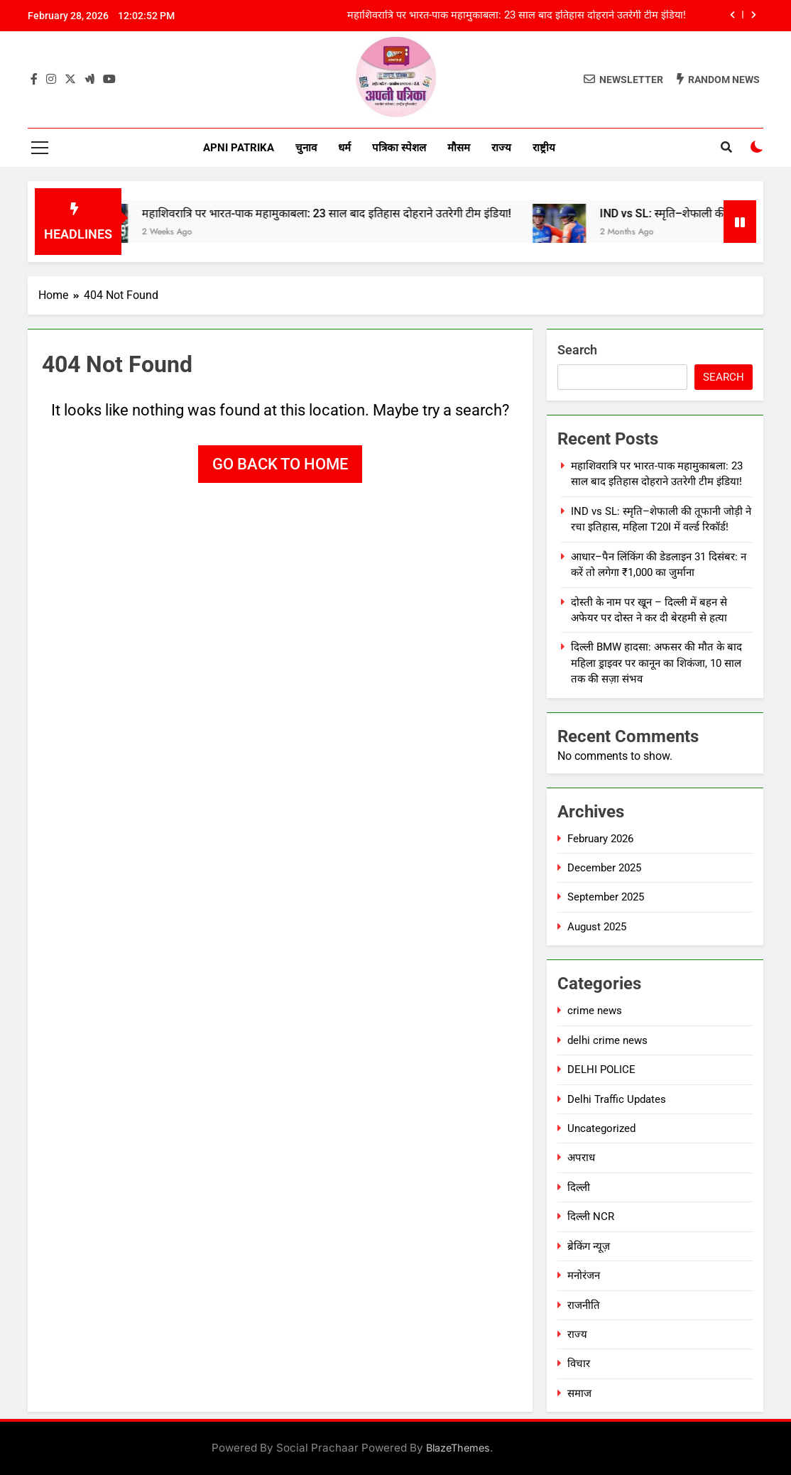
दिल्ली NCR (590, 1216)
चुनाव (306, 147)
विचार (578, 1363)
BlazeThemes (458, 1448)
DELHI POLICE (601, 1069)
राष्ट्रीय (544, 147)
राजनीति (583, 1305)
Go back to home (280, 464)
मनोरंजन (583, 1275)
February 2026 (600, 838)
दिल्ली (578, 1187)
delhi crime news (607, 1040)
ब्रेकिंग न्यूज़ (588, 1246)
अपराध (581, 1157)
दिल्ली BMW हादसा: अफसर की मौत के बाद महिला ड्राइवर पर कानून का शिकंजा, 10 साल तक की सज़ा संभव (656, 663)
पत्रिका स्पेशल (399, 147)
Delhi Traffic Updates (616, 1099)
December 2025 (604, 867)
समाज (579, 1393)
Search (577, 349)
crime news (594, 1010)
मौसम (458, 147)
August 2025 (596, 926)
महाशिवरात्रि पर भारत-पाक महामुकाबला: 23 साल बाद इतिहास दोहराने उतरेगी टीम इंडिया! (516, 15)
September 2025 (605, 897)
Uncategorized (601, 1128)
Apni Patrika (238, 147)
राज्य (501, 147)
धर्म (344, 147)
